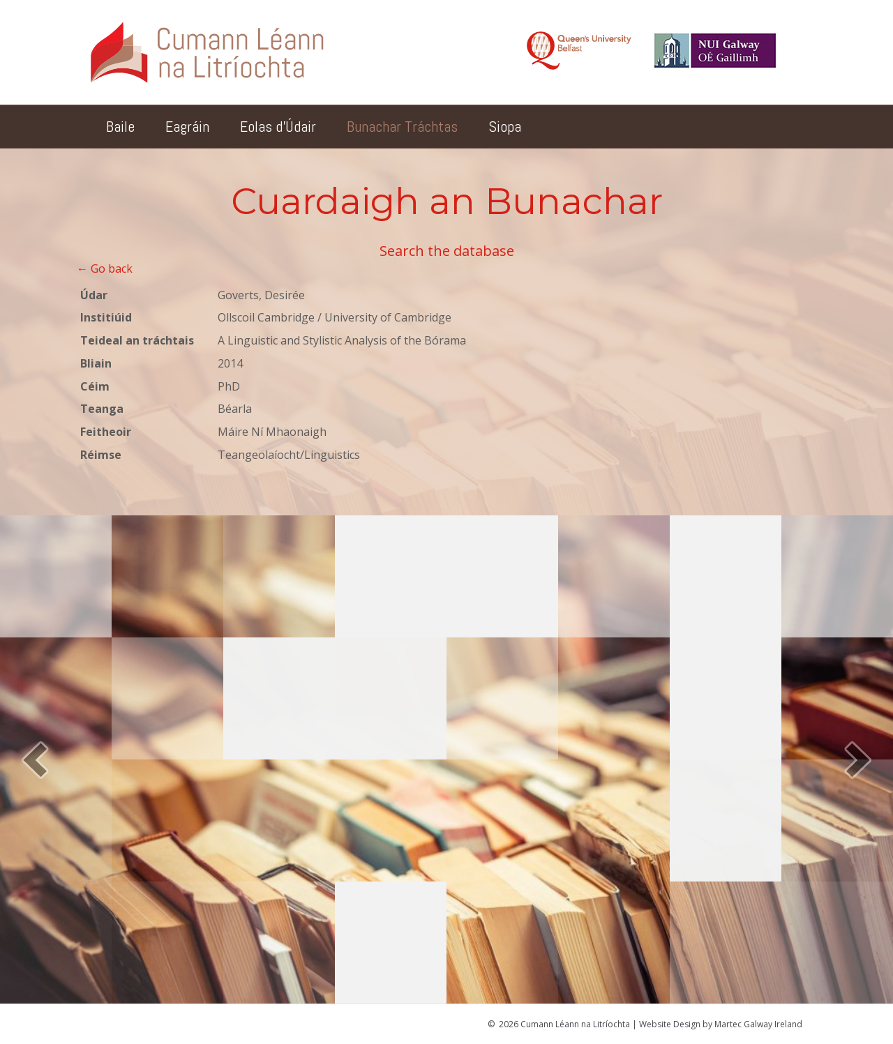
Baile (120, 126)
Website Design (669, 1024)
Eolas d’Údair (278, 126)
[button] (35, 760)
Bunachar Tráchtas (402, 126)
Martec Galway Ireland (758, 1024)
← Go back (105, 268)
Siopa (504, 126)
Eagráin (187, 126)
